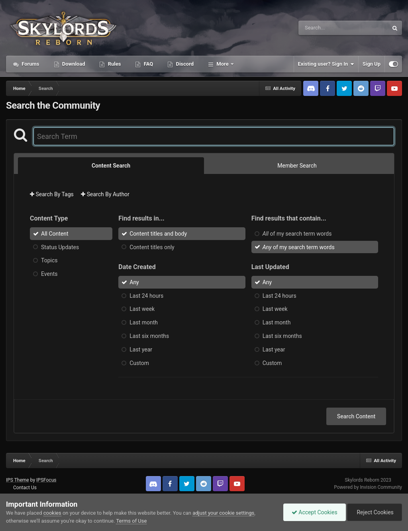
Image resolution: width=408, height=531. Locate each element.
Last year (140, 349)
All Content (55, 233)
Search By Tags (52, 194)
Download (73, 64)
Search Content (356, 416)
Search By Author (105, 194)
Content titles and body (158, 233)
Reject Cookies (374, 512)
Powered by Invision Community (368, 487)
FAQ (147, 64)
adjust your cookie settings (223, 513)
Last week (142, 309)
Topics (49, 260)
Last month (143, 322)
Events (49, 274)
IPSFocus (46, 480)
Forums (29, 64)
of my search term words (297, 233)
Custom (139, 362)
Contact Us (25, 487)
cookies (52, 513)
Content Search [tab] (111, 165)
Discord (184, 64)
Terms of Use (131, 521)
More (222, 64)
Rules (113, 64)
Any (134, 282)
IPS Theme (17, 480)
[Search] (323, 28)
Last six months (149, 336)
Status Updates (60, 247)
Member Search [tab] (296, 165)
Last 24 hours (146, 295)
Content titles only (151, 247)
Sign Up (372, 64)
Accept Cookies (314, 512)
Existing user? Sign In (326, 64)
